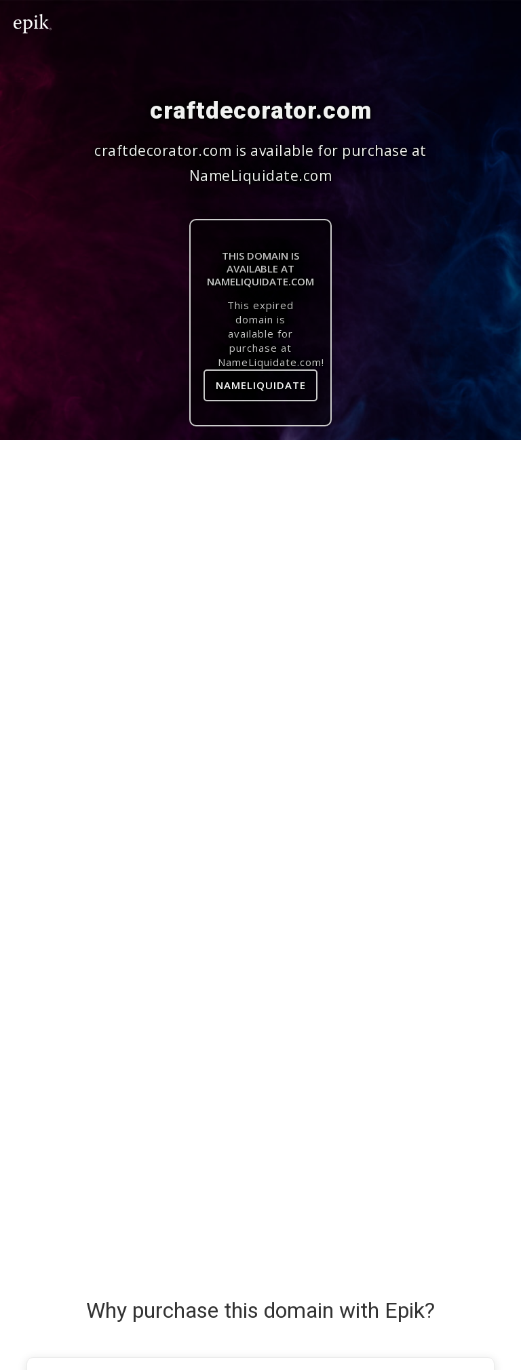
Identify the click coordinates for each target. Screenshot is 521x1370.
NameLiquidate (261, 385)
